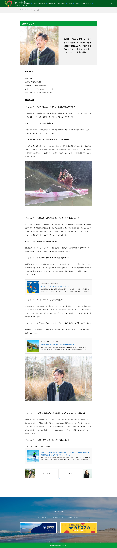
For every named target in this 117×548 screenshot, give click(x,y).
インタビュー (62, 3)
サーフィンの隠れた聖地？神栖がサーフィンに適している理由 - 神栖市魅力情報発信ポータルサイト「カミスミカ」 (65, 454)
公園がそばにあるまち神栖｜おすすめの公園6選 (57, 344)
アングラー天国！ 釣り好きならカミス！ (55, 286)
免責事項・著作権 (73, 517)
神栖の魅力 (52, 3)
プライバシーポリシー (58, 517)
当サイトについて (87, 3)
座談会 (71, 3)
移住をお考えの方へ (40, 3)
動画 (77, 3)
